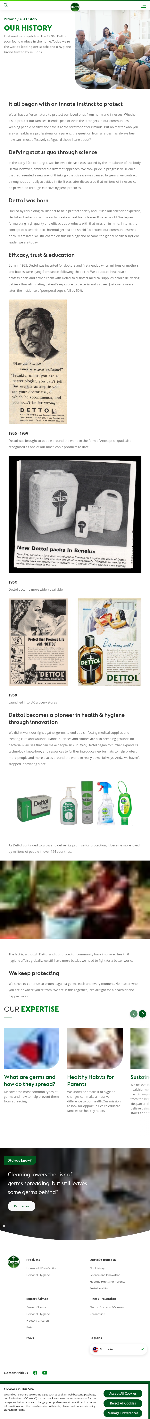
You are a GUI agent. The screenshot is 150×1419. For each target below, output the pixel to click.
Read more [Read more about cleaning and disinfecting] (21, 1206)
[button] (118, 1349)
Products (33, 1260)
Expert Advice (37, 1299)
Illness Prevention (103, 1299)
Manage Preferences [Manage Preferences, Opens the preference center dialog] (123, 1413)
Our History (28, 19)
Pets (29, 1327)
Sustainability (99, 1288)
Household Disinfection (41, 1268)
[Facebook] (35, 1373)
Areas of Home (36, 1307)
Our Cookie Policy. (14, 1410)
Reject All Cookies (123, 1403)
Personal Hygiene (38, 1275)
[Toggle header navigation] (143, 6)
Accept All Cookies (123, 1393)
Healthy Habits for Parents (107, 1281)
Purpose (10, 19)
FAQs (30, 1338)
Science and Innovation (105, 1275)
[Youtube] (44, 1373)
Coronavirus (97, 1314)
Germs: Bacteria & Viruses (107, 1307)
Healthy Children (37, 1320)
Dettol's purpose (103, 1260)
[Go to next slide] (142, 1014)
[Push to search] (5, 5)
